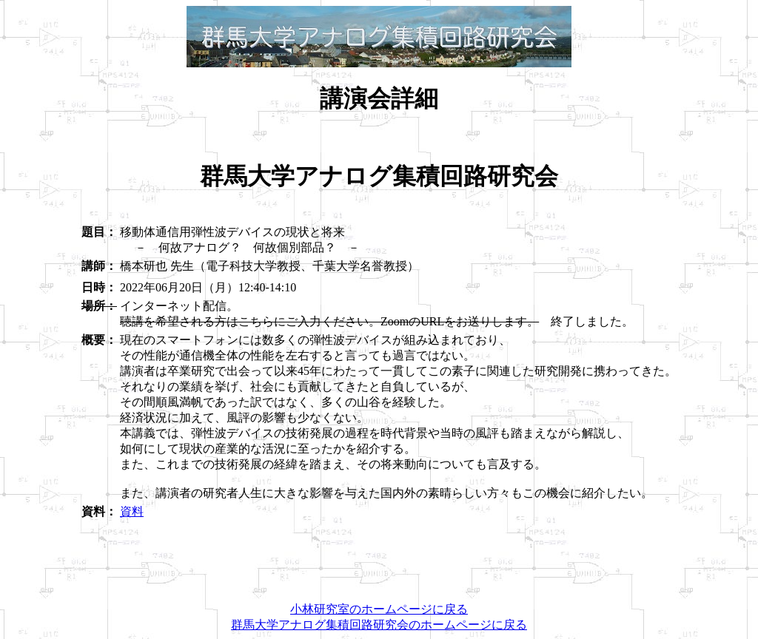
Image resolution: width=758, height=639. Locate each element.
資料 (132, 511)
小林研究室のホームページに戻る (379, 609)
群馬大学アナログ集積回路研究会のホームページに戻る (379, 624)
